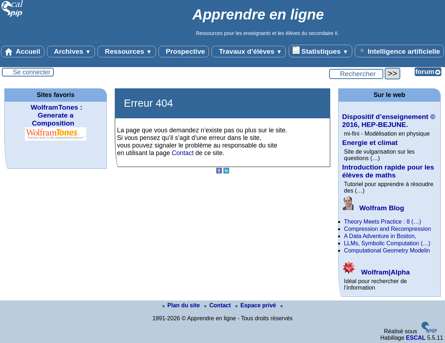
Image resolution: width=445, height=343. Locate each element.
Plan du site (181, 305)
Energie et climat (370, 142)
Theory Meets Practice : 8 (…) (382, 222)
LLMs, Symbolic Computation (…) (387, 243)
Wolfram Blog (373, 208)
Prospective (183, 52)
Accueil (22, 52)
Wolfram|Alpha (376, 272)
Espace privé (256, 305)
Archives (71, 52)
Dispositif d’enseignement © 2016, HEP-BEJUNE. (388, 120)
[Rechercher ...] (356, 74)
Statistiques (320, 51)
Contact (183, 153)
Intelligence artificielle (399, 51)
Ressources (126, 52)
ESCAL (416, 338)
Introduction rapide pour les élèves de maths (388, 171)
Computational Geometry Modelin (387, 250)
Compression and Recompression (387, 229)
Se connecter (32, 72)
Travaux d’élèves (248, 52)
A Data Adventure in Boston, (380, 236)
